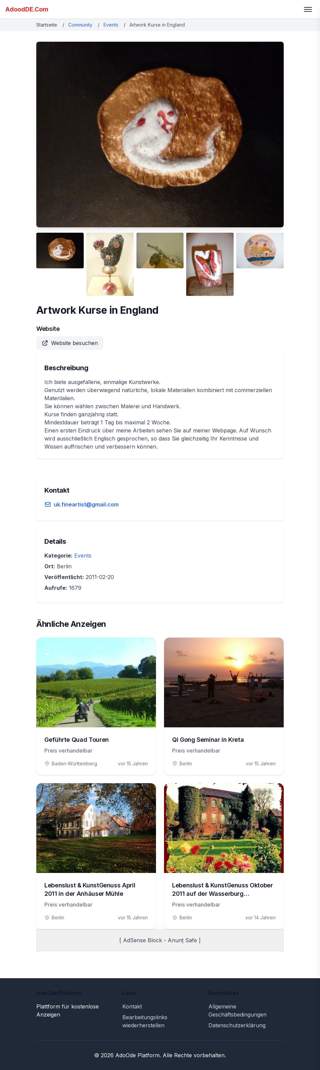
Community (80, 25)
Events (111, 25)
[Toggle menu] (308, 9)
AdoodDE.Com (26, 9)
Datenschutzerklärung (237, 1025)
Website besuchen (70, 343)
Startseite (46, 25)
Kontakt (132, 1006)
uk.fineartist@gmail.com (86, 504)
